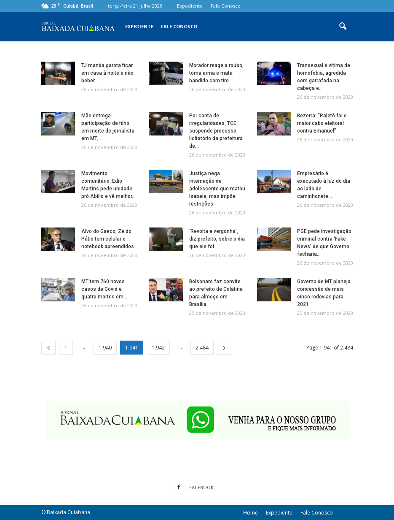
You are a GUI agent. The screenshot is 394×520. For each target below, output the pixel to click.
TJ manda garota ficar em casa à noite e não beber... (107, 73)
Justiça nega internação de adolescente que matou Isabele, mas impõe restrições (217, 189)
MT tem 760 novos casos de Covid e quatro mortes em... (104, 289)
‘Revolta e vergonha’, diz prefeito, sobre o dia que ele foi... (217, 238)
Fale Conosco (226, 6)
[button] (343, 26)
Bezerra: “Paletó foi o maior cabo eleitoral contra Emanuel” (322, 123)
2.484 (202, 347)
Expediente (190, 6)
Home (250, 512)
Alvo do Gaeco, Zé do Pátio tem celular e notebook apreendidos (107, 238)
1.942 (158, 347)
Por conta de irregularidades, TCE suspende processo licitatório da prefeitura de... (216, 131)
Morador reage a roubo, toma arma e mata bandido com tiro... (216, 73)
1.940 (105, 347)
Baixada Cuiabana (68, 512)
